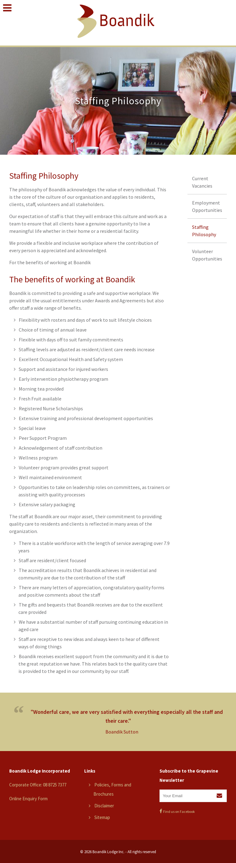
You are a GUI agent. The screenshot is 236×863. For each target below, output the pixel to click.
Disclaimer (104, 806)
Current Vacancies (202, 182)
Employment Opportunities (207, 206)
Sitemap (102, 817)
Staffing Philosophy (204, 230)
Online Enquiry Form (28, 798)
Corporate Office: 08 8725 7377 (37, 785)
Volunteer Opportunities (207, 255)
